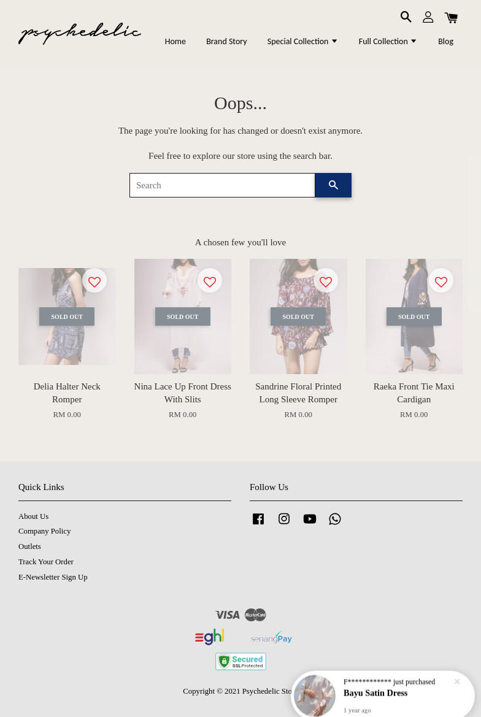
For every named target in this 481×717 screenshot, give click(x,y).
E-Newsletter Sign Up (53, 577)
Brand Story (226, 41)
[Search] (222, 185)
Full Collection (388, 41)
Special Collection (303, 41)
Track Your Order (46, 562)
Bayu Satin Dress (376, 691)
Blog (445, 41)
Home (175, 41)
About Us (33, 516)
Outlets (29, 546)
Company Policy (44, 531)
